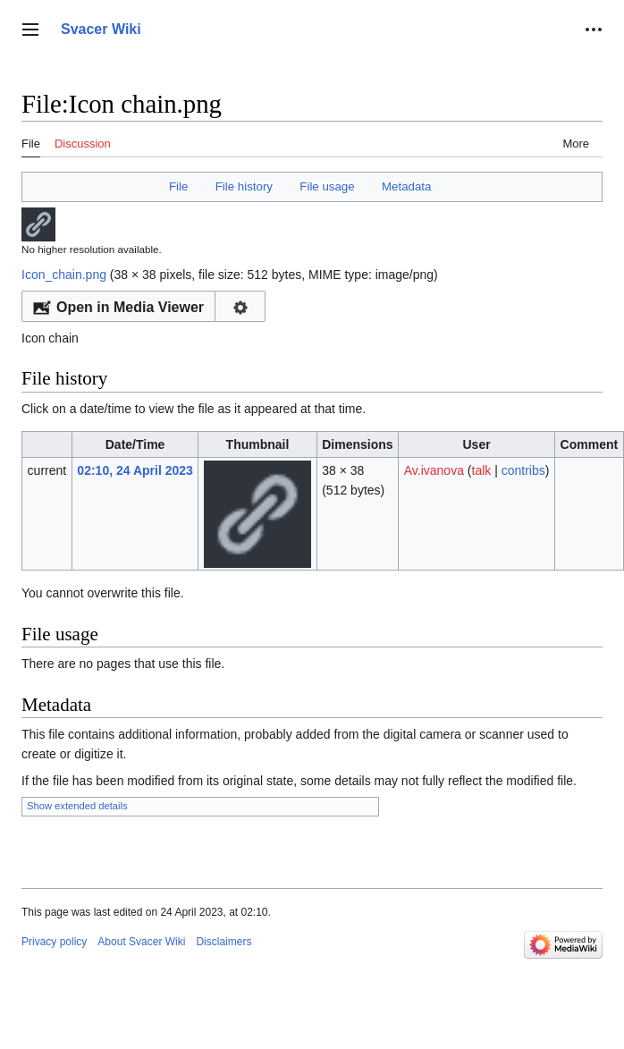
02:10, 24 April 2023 (134, 470)
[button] (30, 29)
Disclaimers (223, 941)
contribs (523, 470)
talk (482, 470)
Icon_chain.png (63, 274)
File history (244, 186)
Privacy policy (54, 941)
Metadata (406, 186)
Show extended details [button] (77, 805)
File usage (326, 186)
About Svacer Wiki (141, 941)
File (178, 186)
